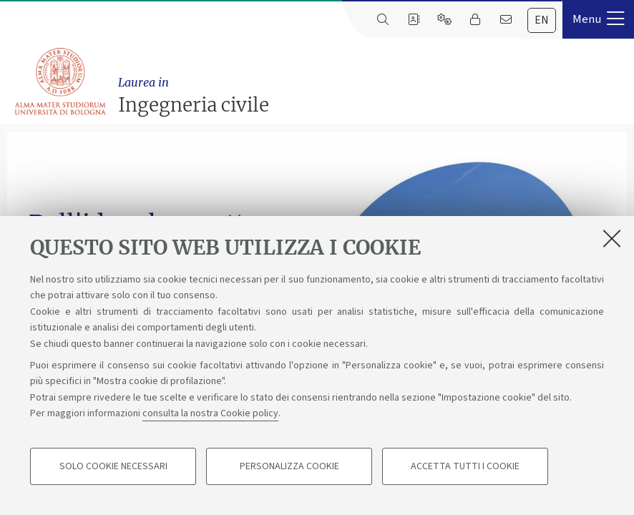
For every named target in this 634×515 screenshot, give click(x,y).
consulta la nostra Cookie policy (210, 413)
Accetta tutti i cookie (465, 466)
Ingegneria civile (372, 95)
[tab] (541, 20)
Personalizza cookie (289, 466)
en (542, 20)
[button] (598, 19)
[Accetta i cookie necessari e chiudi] (611, 238)
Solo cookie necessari (113, 466)
